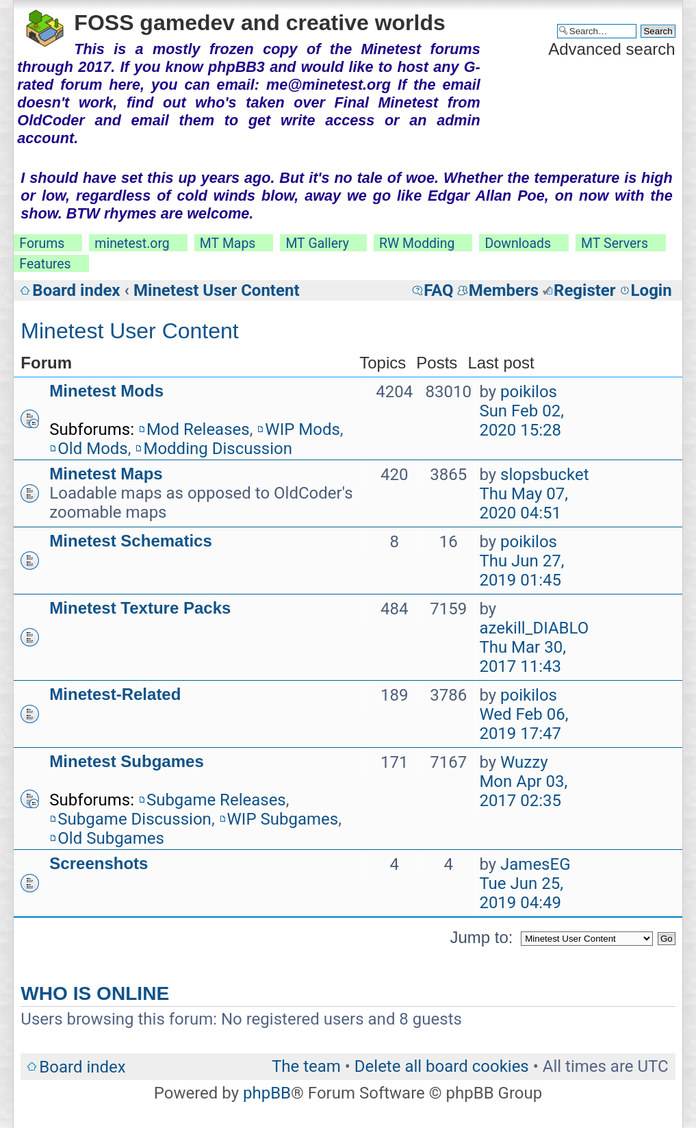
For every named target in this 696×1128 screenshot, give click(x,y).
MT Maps (228, 243)
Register (585, 290)
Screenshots (98, 863)
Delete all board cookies (442, 1066)
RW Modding (416, 243)
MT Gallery (317, 243)
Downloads (518, 243)
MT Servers (614, 243)
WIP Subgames (283, 819)
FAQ (438, 290)
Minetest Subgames (126, 761)
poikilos (528, 391)
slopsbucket (544, 474)
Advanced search (611, 49)
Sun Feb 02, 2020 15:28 (521, 420)
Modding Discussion (217, 448)
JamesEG (535, 864)
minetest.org (131, 243)
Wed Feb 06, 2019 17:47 (523, 724)
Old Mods (92, 448)
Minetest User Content (216, 290)
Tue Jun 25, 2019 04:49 (521, 893)
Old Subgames (110, 838)
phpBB (267, 1093)
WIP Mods (302, 429)
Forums (41, 243)
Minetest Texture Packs (140, 608)
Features (44, 264)
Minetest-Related (115, 694)
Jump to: (481, 937)
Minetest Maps (105, 473)
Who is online (95, 993)
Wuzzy (523, 762)
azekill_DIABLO (534, 628)
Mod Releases (198, 429)
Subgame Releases (216, 800)
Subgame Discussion (134, 819)
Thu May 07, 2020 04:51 (523, 503)
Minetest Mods (106, 390)
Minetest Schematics (130, 540)
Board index (76, 290)
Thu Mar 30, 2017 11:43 (522, 657)
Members (504, 290)
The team (306, 1066)
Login (651, 290)
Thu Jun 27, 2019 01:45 (521, 570)
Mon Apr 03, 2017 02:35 (523, 791)
